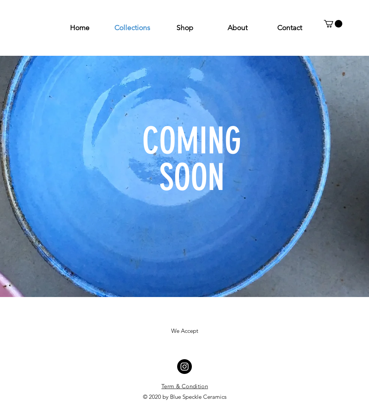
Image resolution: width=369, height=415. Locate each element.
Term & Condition (184, 386)
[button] (333, 24)
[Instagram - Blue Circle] (184, 366)
